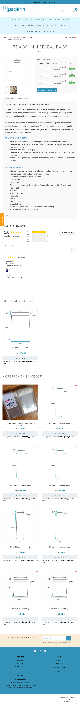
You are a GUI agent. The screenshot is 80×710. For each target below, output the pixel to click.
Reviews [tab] (8, 246)
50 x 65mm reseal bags (20, 609)
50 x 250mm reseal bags (59, 547)
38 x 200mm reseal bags (59, 485)
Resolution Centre (20, 666)
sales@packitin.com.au (19, 682)
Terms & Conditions (60, 642)
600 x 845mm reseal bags (20, 348)
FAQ (59, 671)
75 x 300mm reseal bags (13, 265)
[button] (18, 278)
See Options (20, 358)
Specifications (22, 99)
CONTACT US (36, 2)
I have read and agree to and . (56, 643)
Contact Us (59, 663)
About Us (59, 660)
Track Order (20, 663)
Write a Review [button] (69, 233)
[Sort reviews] (67, 250)
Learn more (34, 560)
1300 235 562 (20, 679)
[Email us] (35, 651)
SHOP (27, 2)
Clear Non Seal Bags (41, 20)
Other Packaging (56, 26)
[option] (17, 71)
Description (8, 99)
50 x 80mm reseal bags (59, 609)
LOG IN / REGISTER (49, 2)
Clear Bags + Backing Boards (29, 26)
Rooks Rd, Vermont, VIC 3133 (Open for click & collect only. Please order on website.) (20, 686)
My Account (20, 660)
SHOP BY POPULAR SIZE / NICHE (40, 32)
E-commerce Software (67, 703)
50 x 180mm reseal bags (20, 547)
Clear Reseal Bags (18, 20)
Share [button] (9, 275)
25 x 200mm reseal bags (59, 423)
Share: (71, 38)
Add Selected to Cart (47, 90)
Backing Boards (63, 20)
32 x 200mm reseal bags (20, 485)
